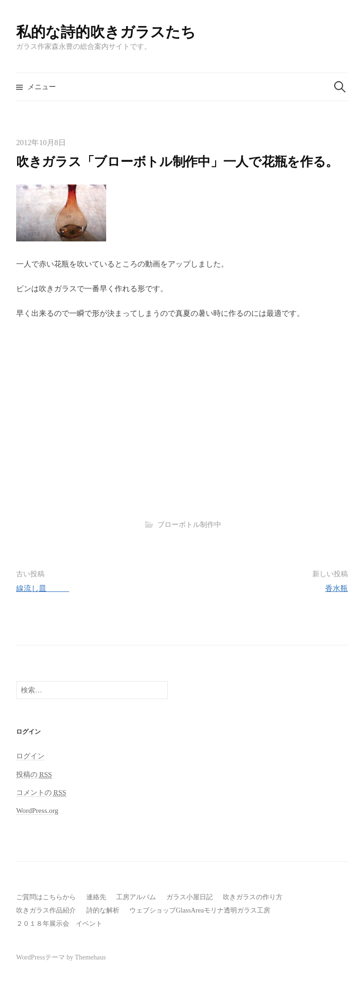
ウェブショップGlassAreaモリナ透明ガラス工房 (199, 910)
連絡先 (96, 897)
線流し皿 (42, 588)
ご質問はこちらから (46, 897)
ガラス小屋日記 (189, 897)
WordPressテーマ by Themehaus (61, 957)
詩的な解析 (102, 910)
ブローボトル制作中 (189, 524)
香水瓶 (336, 588)
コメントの (41, 792)
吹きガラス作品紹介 (46, 910)
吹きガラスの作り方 (252, 897)
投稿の (34, 774)
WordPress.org (37, 810)
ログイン (30, 756)
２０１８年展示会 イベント (59, 923)
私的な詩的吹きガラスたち (106, 32)
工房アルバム (136, 897)
